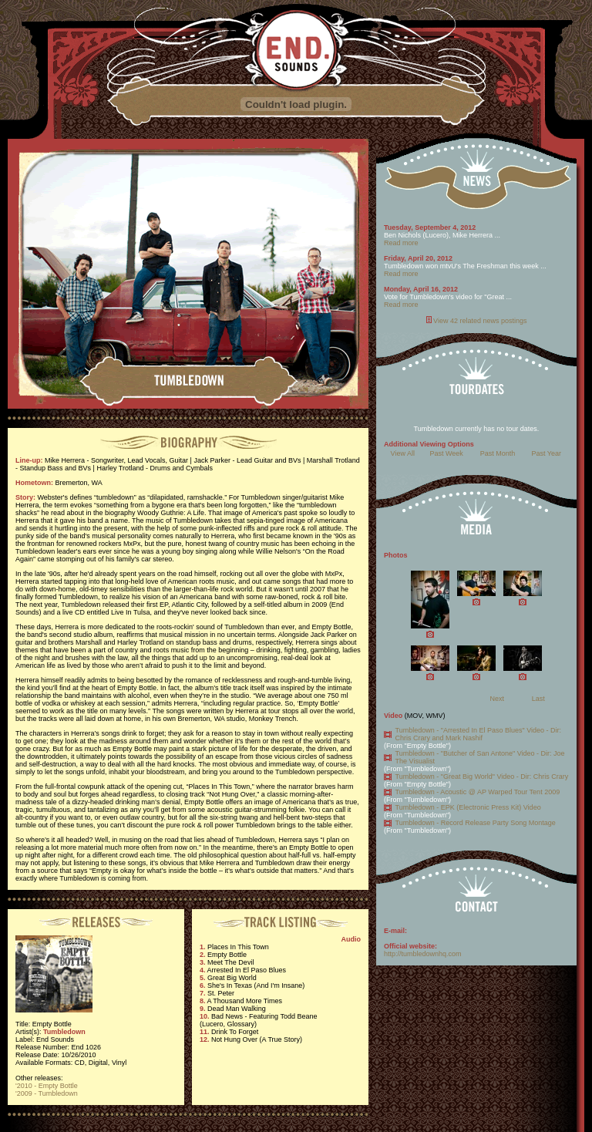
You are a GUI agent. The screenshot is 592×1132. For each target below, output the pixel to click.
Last (538, 698)
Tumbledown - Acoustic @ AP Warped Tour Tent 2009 (477, 792)
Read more (401, 243)
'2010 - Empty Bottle (46, 1086)
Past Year (547, 453)
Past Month (498, 453)
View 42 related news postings (479, 321)
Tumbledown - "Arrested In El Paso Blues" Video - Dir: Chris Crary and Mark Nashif (478, 734)
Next (496, 698)
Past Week (445, 453)
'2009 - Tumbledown (46, 1093)
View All (403, 453)
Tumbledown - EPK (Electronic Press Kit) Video (468, 807)
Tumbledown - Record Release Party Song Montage (475, 823)
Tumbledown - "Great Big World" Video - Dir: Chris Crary (482, 776)
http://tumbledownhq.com (423, 954)
